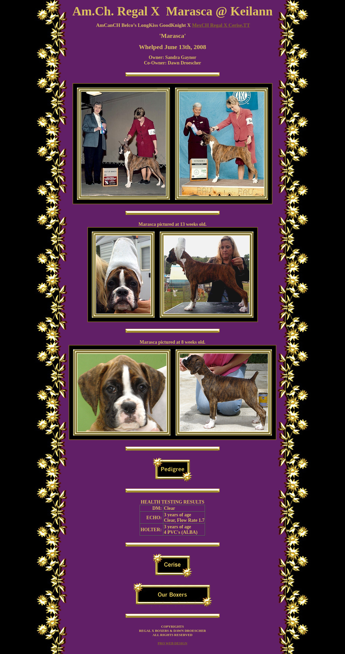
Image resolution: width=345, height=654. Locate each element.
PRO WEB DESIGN (172, 643)
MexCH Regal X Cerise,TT (221, 25)
